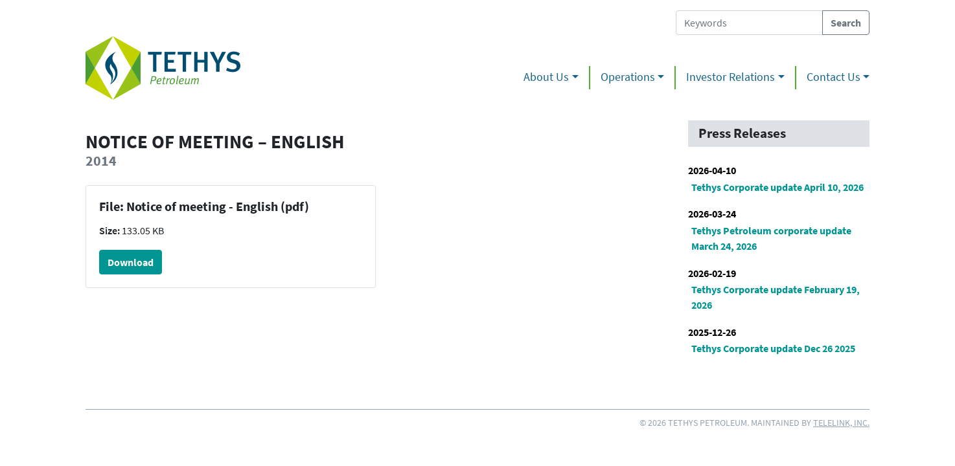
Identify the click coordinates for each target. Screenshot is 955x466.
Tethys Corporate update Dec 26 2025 (773, 348)
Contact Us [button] (833, 77)
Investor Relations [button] (730, 77)
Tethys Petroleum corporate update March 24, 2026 (771, 238)
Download (131, 262)
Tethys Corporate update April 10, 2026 (777, 187)
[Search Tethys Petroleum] (749, 22)
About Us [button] (546, 77)
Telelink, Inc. (841, 422)
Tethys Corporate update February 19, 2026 (775, 297)
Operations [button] (628, 77)
